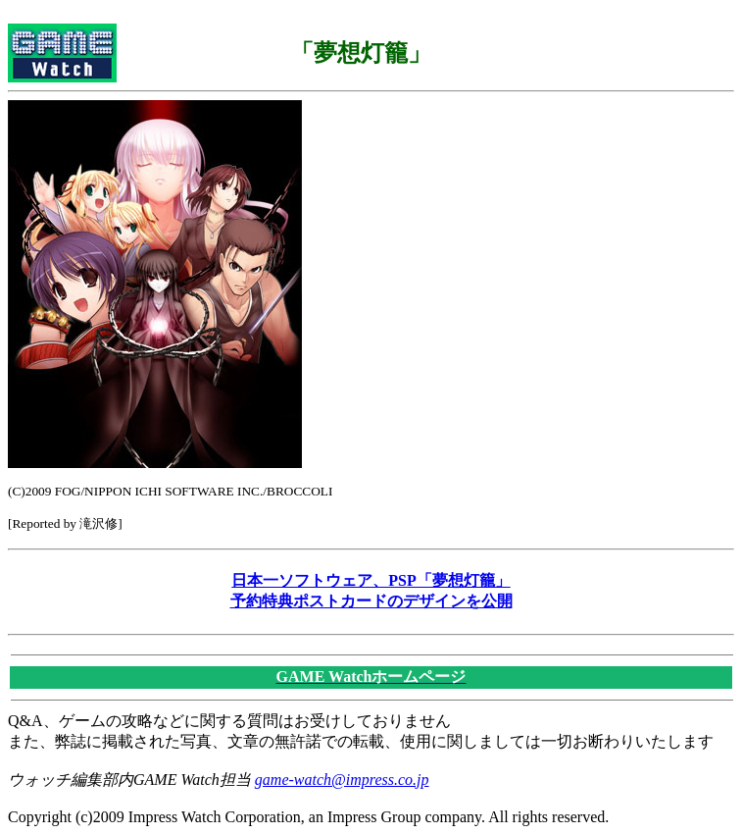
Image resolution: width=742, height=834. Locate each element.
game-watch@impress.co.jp (342, 779)
